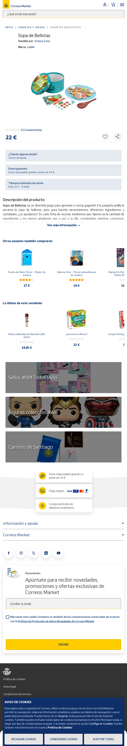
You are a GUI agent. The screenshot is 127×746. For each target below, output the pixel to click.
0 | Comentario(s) (31, 129)
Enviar (63, 644)
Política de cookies (14, 679)
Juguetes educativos (65, 27)
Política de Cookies (60, 727)
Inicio (9, 27)
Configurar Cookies (63, 739)
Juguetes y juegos (31, 27)
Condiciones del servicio (17, 694)
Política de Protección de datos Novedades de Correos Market (56, 621)
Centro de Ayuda (17, 157)
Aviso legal (9, 686)
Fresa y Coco (42, 41)
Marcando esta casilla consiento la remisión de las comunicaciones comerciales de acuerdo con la (65, 619)
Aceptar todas (103, 739)
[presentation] (34, 632)
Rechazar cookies (23, 739)
